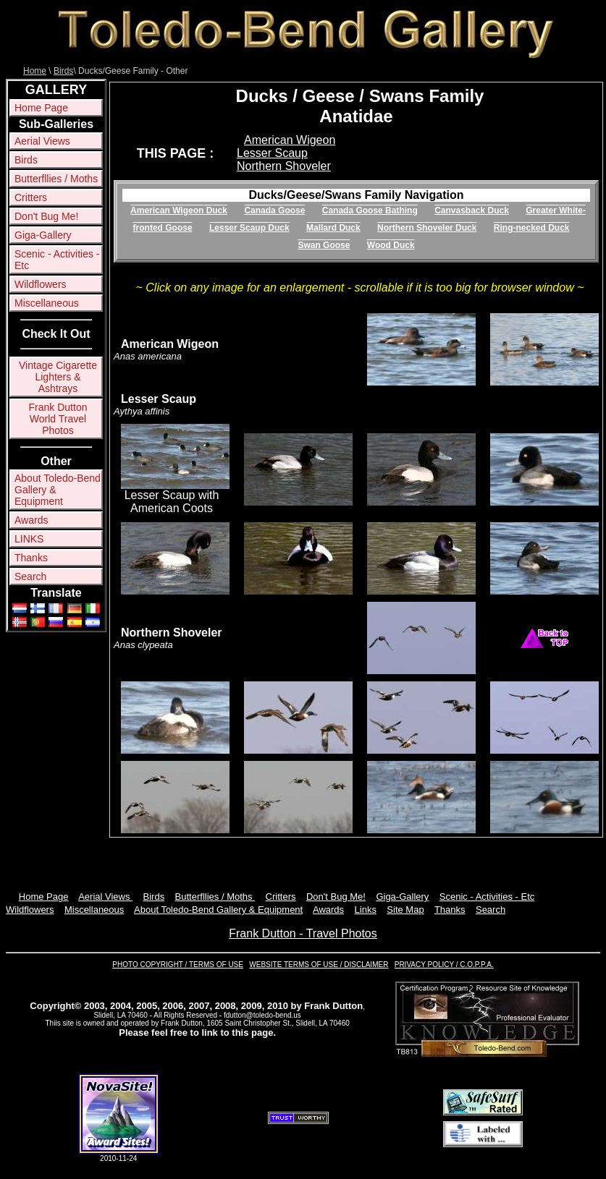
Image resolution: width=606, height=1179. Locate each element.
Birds (63, 71)
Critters (30, 197)
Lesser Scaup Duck (249, 228)
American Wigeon (289, 140)
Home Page (41, 108)
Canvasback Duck (471, 210)
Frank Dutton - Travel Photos (303, 933)
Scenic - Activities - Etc (56, 259)
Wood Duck (391, 245)
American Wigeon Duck (178, 210)
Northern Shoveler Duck (426, 228)
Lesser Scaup (272, 153)
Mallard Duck (333, 228)
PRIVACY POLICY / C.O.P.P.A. (444, 965)
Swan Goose (324, 245)
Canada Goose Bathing (370, 210)
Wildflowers (40, 284)
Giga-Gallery (43, 235)
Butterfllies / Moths (56, 178)
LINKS (28, 539)
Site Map (405, 909)
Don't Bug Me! (46, 216)
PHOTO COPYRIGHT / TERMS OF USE (177, 965)
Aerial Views (42, 141)
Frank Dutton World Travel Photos (58, 418)
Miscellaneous (46, 303)
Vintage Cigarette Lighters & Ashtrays (58, 376)
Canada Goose (274, 210)
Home (34, 71)
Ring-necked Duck (532, 228)
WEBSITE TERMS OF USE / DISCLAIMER (318, 965)
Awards (31, 520)
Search (30, 576)
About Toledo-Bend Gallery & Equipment (57, 489)
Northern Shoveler (284, 166)
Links (365, 909)
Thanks (31, 557)
